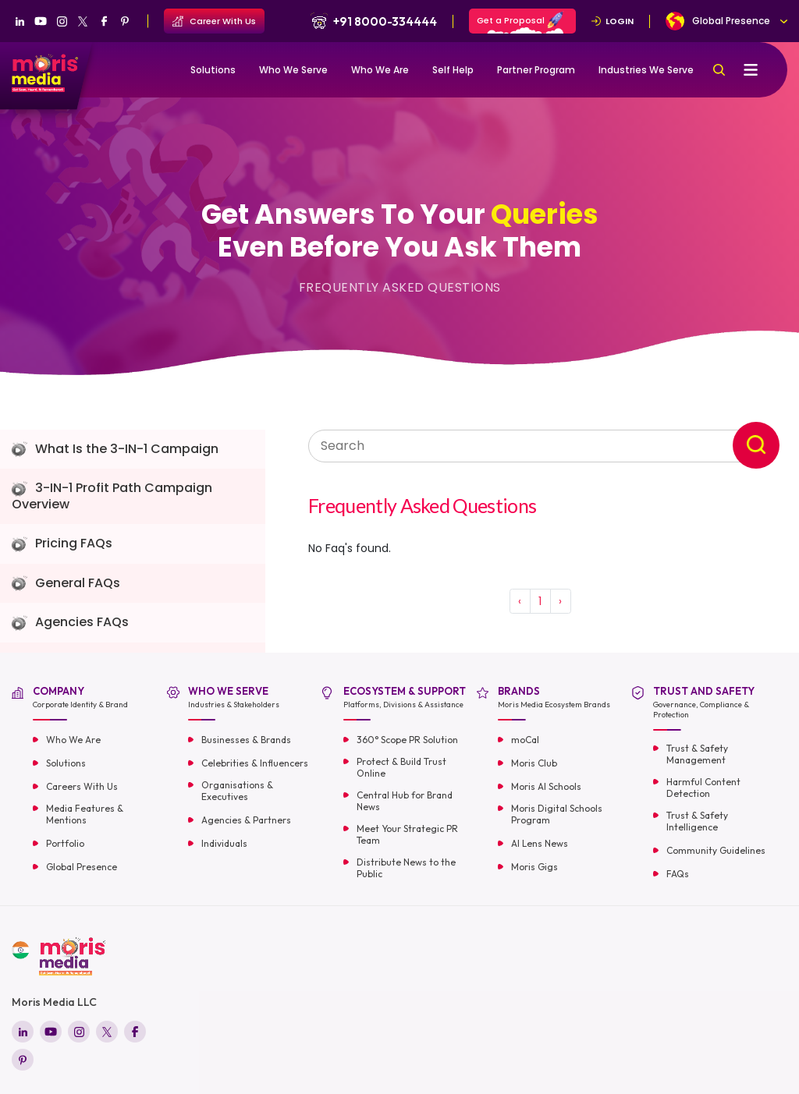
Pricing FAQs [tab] (62, 544)
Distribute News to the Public (406, 868)
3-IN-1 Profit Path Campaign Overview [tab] (112, 496)
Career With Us (214, 21)
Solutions (213, 69)
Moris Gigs (534, 867)
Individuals (224, 843)
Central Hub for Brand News (405, 801)
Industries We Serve (646, 69)
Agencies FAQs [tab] (70, 622)
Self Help (453, 69)
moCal (525, 739)
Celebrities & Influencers (254, 763)
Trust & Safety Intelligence (697, 821)
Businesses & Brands (246, 739)
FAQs (677, 874)
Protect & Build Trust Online (401, 767)
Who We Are (380, 69)
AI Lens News (539, 843)
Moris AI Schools (546, 786)
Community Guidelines (715, 850)
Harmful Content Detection (703, 787)
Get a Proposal (520, 22)
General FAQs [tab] (66, 583)
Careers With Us (82, 786)
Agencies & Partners (246, 820)
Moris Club (534, 763)
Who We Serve (293, 69)
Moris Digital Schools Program (556, 814)
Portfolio (65, 843)
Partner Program (536, 69)
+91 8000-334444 (372, 21)
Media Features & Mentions (84, 814)
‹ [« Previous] (519, 601)
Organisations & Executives (237, 790)
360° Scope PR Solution (407, 739)
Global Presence (81, 867)
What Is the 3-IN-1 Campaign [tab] (115, 449)
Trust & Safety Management (697, 754)
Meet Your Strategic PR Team (407, 834)
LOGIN (612, 21)
